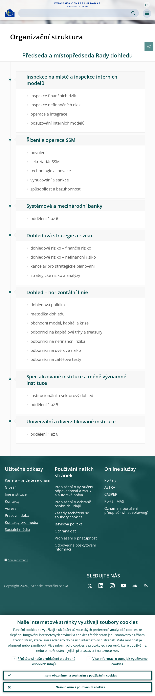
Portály (110, 480)
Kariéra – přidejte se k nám (27, 480)
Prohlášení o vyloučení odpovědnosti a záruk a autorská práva (74, 490)
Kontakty (12, 501)
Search (133, 13)
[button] (147, 5)
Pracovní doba (17, 515)
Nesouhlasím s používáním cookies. (81, 687)
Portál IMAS (114, 501)
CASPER (110, 494)
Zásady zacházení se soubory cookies (72, 515)
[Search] (75, 13)
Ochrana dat (65, 531)
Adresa (11, 508)
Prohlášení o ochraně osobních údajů (73, 503)
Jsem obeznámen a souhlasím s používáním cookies (80, 675)
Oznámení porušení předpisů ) (126, 510)
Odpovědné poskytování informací (75, 547)
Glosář (10, 487)
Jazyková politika (69, 524)
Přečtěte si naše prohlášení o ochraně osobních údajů (46, 661)
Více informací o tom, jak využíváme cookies (120, 661)
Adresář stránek (18, 560)
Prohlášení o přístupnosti (76, 538)
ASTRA (109, 487)
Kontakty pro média (21, 522)
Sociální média (17, 529)
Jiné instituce (16, 494)
